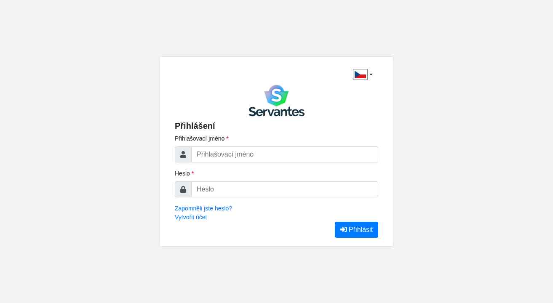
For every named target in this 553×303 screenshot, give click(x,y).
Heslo (184, 173)
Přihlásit (356, 229)
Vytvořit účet (191, 217)
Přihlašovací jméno (202, 138)
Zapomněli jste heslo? (203, 208)
